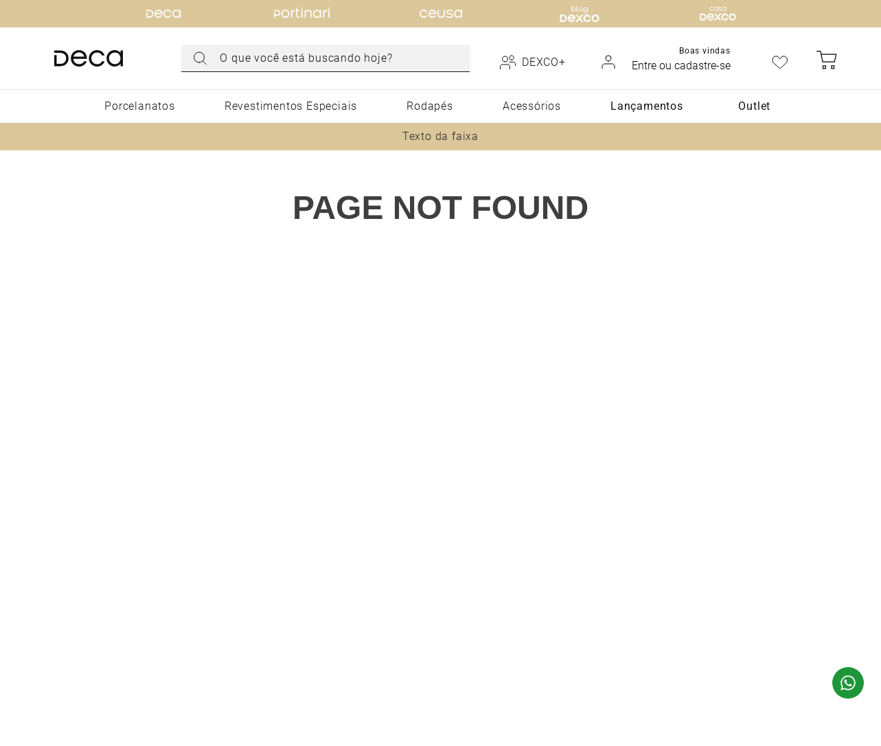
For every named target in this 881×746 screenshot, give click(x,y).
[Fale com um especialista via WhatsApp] (848, 684)
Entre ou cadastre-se (681, 65)
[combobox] (325, 58)
